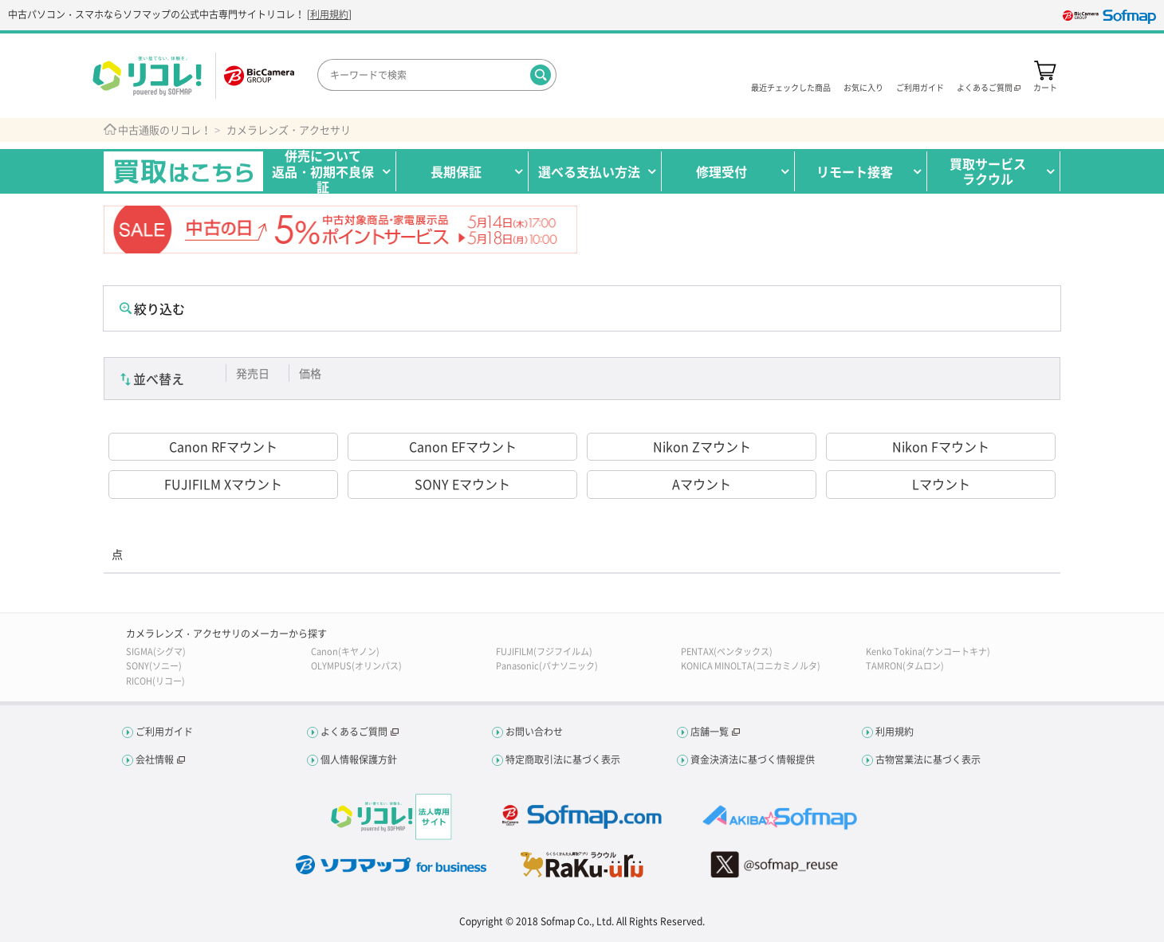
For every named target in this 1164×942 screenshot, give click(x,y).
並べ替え (158, 378)
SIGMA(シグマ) (156, 651)
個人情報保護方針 (358, 759)
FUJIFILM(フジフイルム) (544, 651)
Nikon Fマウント (940, 446)
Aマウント (701, 483)
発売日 (252, 373)
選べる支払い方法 (589, 171)
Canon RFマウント (223, 446)
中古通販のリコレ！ (164, 130)
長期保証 (456, 171)
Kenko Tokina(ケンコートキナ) (928, 651)
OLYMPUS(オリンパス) (356, 666)
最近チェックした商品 (791, 86)
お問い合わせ (534, 731)
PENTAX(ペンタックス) (727, 651)
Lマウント (941, 483)
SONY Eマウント (462, 483)
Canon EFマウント (463, 446)
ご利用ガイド (920, 86)
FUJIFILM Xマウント (223, 483)
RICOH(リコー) (155, 681)
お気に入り (863, 86)
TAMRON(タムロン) (905, 666)
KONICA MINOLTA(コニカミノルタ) (750, 666)
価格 (310, 373)
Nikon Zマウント (702, 446)
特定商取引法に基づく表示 (562, 759)
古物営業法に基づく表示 (928, 759)
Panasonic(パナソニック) (547, 666)
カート (1045, 86)
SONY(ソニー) (154, 666)
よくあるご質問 (353, 731)
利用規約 (329, 14)
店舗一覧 (709, 731)
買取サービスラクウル (988, 171)
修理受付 (721, 171)
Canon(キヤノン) (345, 651)
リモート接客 (854, 171)
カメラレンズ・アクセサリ (288, 130)
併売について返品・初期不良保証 (323, 171)
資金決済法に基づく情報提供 (752, 759)
